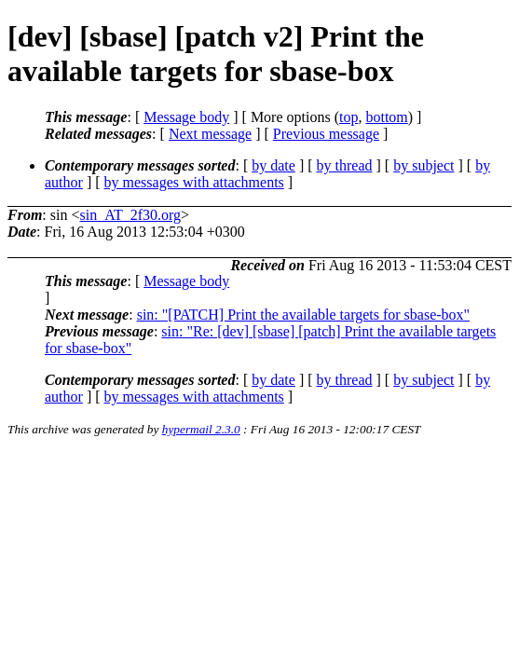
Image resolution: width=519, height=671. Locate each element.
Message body (186, 117)
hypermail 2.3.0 (201, 429)
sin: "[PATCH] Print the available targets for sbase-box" (303, 314)
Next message (210, 134)
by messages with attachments (194, 182)
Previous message (326, 134)
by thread (345, 165)
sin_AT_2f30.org (130, 215)
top (348, 117)
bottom (386, 117)
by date (273, 165)
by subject (423, 165)
